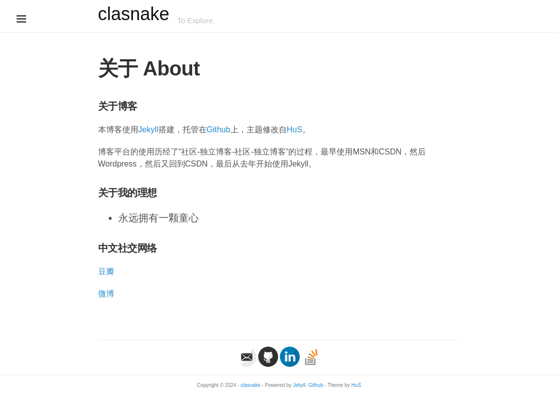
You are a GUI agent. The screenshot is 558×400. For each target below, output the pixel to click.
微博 (106, 293)
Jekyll (148, 129)
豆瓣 (106, 271)
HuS (294, 129)
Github (218, 129)
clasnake (134, 14)
